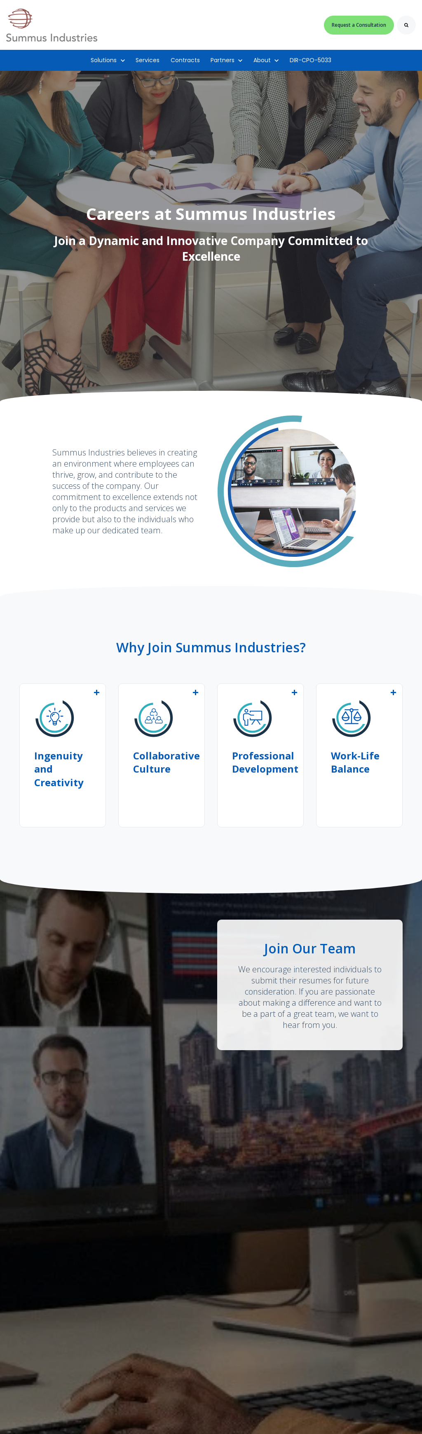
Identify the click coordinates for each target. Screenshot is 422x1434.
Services (147, 60)
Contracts (185, 60)
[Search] (406, 25)
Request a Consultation (359, 24)
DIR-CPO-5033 (310, 60)
